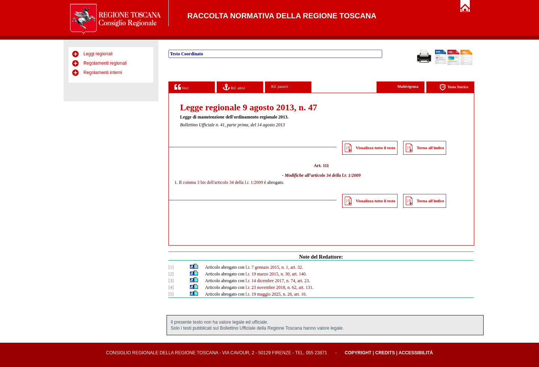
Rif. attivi (234, 87)
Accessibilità (416, 352)
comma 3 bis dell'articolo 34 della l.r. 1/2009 (223, 182)
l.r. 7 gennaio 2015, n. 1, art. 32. (274, 267)
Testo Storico (453, 87)
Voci (181, 87)
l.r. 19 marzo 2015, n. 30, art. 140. (276, 274)
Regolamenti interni (102, 72)
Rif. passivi (279, 86)
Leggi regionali (98, 53)
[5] (171, 294)
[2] (171, 274)
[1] (171, 267)
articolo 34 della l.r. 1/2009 (336, 175)
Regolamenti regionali (105, 63)
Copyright (358, 352)
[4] (171, 287)
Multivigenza (408, 86)
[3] (171, 280)
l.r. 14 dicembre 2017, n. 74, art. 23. (278, 280)
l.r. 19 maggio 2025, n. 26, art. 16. (276, 294)
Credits (385, 352)
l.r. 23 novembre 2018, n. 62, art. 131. (279, 287)
